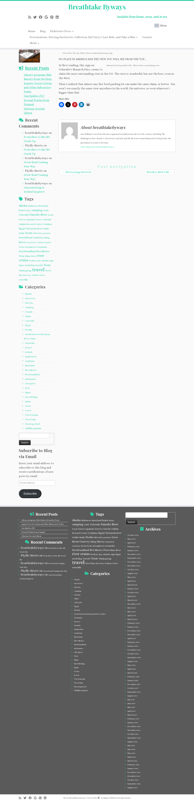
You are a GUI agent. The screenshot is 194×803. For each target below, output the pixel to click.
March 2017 (132, 715)
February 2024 (133, 547)
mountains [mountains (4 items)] (42, 247)
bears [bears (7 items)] (22, 210)
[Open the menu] (156, 25)
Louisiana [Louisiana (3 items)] (41, 242)
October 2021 (133, 592)
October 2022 (133, 569)
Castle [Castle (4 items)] (46, 210)
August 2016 (132, 742)
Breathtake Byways (97, 7)
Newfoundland (32, 374)
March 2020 (132, 619)
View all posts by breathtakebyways (98, 147)
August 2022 (132, 573)
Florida (28, 329)
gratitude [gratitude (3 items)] (46, 233)
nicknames (30, 379)
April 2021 (131, 596)
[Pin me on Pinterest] (53, 17)
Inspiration (30, 356)
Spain (28, 401)
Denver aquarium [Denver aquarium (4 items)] (27, 219)
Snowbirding (31, 397)
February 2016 (133, 765)
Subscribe (30, 493)
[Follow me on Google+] (47, 17)
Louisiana (29, 361)
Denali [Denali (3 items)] (50, 215)
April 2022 (131, 581)
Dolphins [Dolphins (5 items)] (47, 224)
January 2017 (132, 723)
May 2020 (131, 612)
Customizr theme (123, 798)
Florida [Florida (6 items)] (28, 233)
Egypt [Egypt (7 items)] (22, 228)
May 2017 (131, 707)
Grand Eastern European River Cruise (90, 614)
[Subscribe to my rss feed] (30, 17)
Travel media (31, 415)
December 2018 (134, 650)
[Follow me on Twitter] (36, 17)
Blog (42, 31)
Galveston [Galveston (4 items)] (37, 233)
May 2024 (131, 539)
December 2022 (134, 562)
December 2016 (133, 726)
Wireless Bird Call (159, 172)
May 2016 (131, 753)
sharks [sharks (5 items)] (45, 260)
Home (31, 31)
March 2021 (132, 600)
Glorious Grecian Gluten (31, 536)
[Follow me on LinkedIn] (58, 17)
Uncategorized (32, 424)
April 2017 (131, 711)
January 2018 (132, 680)
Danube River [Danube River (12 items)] (38, 214)
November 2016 (133, 730)
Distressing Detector (77, 172)
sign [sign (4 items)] (51, 260)
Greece (28, 347)
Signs (28, 392)
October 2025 (133, 535)
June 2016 (131, 749)
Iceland (28, 352)
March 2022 (132, 585)
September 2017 (134, 692)
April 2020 (131, 615)
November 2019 (133, 635)
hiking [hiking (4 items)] (47, 238)
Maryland (30, 365)
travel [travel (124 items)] (38, 269)
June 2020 (131, 608)
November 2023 (133, 554)
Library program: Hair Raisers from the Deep (40, 520)
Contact (147, 37)
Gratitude (30, 343)
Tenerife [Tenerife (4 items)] (39, 265)
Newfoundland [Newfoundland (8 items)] (27, 251)
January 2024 (132, 550)
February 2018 (133, 677)
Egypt (28, 325)
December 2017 (133, 684)
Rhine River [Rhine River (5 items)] (30, 256)
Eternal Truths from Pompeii (33, 532)
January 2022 (132, 589)
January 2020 (133, 627)
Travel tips (30, 419)
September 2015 (134, 784)
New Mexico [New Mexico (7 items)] (42, 251)
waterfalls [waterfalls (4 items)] (23, 280)
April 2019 (131, 638)
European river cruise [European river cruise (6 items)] (37, 228)
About (34, 43)
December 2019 (134, 631)
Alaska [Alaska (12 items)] (23, 205)
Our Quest (30, 383)
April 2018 (131, 669)
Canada (28, 312)
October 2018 (133, 654)
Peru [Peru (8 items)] (21, 255)
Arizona (29, 303)
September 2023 (134, 558)
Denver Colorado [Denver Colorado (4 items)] (43, 219)
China (28, 316)
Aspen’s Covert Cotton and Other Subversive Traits (38, 87)
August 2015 (132, 788)
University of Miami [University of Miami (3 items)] (31, 275)
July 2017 (131, 700)
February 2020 (133, 623)
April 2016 (131, 757)
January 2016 (132, 768)
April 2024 (131, 543)
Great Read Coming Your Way (55, 571)
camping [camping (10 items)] (36, 210)
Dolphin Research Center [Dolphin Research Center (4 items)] (30, 224)
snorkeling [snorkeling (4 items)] (30, 265)
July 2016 (131, 745)
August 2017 (132, 696)
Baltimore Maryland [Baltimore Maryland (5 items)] (38, 206)
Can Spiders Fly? (34, 95)
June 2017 (131, 703)
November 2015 (133, 776)
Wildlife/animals (33, 428)
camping (29, 307)
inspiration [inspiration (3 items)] (31, 242)
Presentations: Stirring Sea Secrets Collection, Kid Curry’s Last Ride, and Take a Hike (84, 37)
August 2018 (132, 661)
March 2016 (132, 761)
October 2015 (133, 780)
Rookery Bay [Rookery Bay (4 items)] (35, 260)
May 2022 (131, 577)
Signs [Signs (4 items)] (21, 265)
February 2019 (133, 642)
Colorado (29, 321)
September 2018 (134, 657)
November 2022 (133, 566)
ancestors (30, 298)
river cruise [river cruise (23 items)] (81, 554)
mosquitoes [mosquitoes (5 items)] (31, 247)
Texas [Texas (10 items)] (47, 265)
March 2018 (132, 673)
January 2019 (132, 646)
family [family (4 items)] (21, 233)
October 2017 (132, 688)
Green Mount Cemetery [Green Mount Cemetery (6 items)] (31, 237)
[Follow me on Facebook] (42, 17)
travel (28, 410)
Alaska (28, 294)
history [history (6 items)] (22, 242)
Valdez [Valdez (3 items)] (42, 275)
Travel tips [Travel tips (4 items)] (90, 563)
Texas (28, 406)
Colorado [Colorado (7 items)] (24, 214)
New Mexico (31, 370)
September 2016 (134, 738)
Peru (27, 388)
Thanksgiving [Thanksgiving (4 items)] (25, 270)
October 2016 (132, 734)
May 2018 (131, 665)
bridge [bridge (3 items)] (28, 210)
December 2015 (134, 772)
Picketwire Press (62, 31)
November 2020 (134, 604)
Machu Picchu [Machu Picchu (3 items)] (86, 546)
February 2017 (133, 719)
